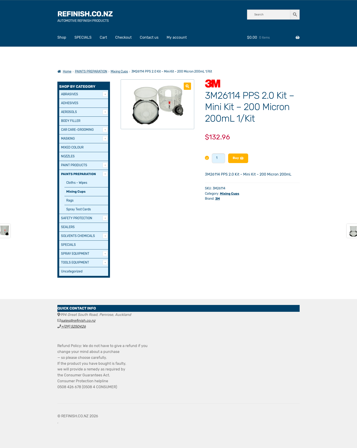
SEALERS (68, 227)
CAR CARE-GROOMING (77, 130)
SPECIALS (83, 37)
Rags (70, 200)
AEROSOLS (69, 112)
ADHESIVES (69, 103)
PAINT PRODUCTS (74, 165)
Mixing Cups (119, 71)
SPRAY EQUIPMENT (75, 254)
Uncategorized (71, 271)
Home (67, 71)
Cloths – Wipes (76, 183)
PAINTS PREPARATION (91, 71)
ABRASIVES (69, 94)
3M (217, 199)
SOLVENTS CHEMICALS (78, 236)
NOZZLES (68, 156)
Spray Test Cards (78, 209)
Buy (236, 158)
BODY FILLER (70, 121)
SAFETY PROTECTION (76, 218)
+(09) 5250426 (73, 326)
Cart (103, 37)
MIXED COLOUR (72, 147)
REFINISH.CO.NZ (85, 14)
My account (177, 37)
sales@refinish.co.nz (78, 320)
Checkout (123, 37)
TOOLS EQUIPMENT (75, 262)
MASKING (68, 139)
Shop (61, 37)
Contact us (149, 37)
